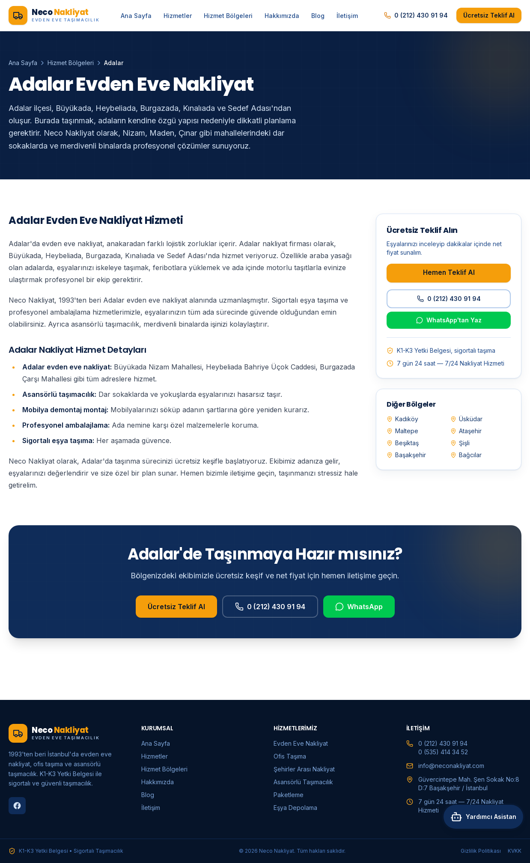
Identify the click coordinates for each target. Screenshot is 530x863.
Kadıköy (402, 419)
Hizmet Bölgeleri (228, 15)
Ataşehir (466, 430)
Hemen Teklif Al (449, 272)
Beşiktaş (403, 442)
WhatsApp (359, 617)
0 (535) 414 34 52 (443, 752)
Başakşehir (406, 454)
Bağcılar (466, 454)
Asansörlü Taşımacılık (303, 782)
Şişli (460, 442)
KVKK (514, 851)
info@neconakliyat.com (451, 765)
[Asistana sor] (480, 841)
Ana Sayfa (136, 15)
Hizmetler (178, 15)
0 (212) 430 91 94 (416, 15)
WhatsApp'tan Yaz (449, 320)
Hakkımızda (282, 15)
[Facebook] (17, 805)
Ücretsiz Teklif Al (489, 15)
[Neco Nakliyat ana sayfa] (54, 15)
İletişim (347, 15)
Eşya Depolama (295, 807)
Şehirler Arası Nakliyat (304, 769)
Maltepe (402, 430)
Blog (318, 15)
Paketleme (289, 794)
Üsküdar (466, 419)
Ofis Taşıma (290, 756)
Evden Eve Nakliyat (301, 743)
